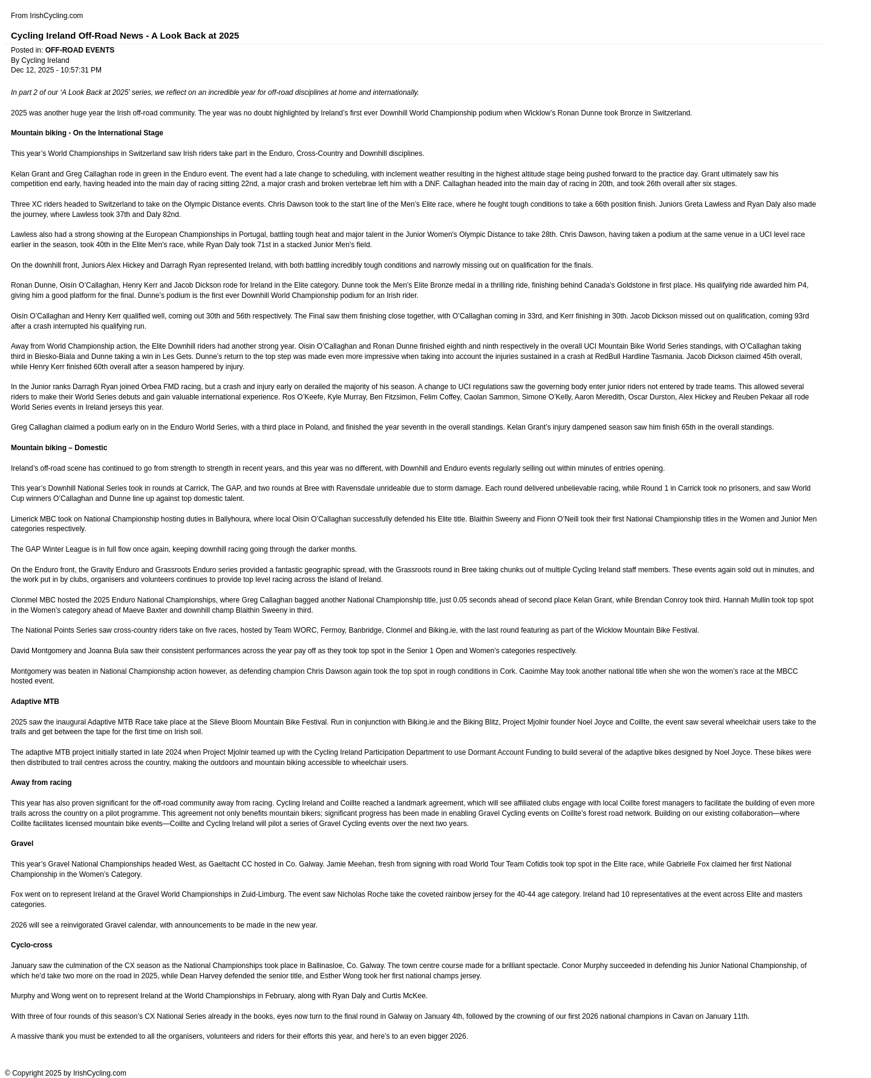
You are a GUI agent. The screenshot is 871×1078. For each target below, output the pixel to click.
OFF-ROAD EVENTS (80, 50)
